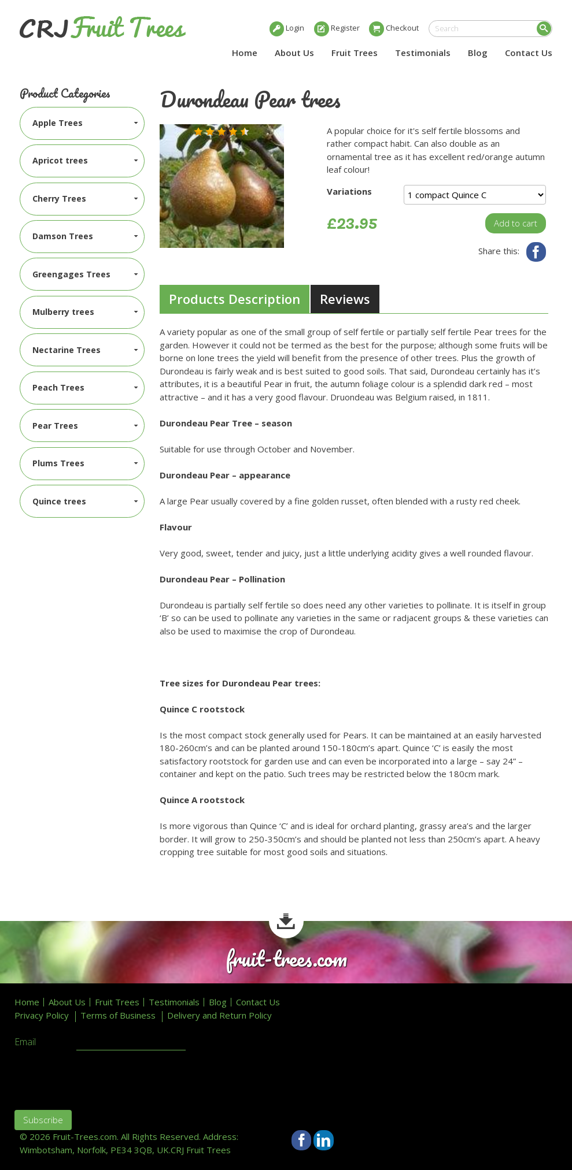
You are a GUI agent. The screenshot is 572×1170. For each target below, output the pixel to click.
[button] (198, 131)
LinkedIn (323, 1140)
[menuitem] (82, 123)
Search (544, 28)
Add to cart (515, 223)
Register (345, 28)
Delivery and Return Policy (219, 1015)
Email (25, 1042)
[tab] (234, 299)
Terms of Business (118, 1015)
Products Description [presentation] (234, 298)
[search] (490, 28)
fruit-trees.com (286, 959)
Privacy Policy (41, 1015)
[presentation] (102, 1078)
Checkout (402, 28)
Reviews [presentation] (345, 298)
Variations (349, 191)
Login (295, 28)
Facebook (536, 252)
